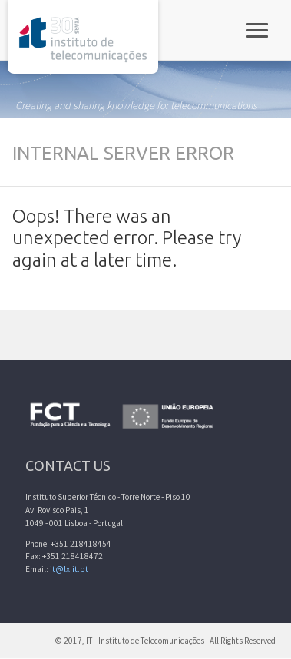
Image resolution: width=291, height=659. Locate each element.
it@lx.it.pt (69, 569)
